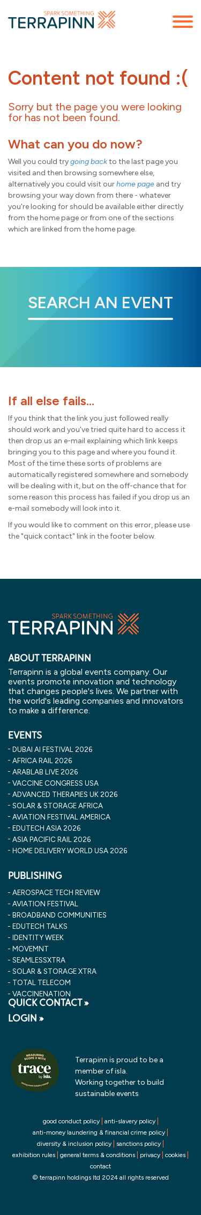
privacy (150, 1155)
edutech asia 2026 (46, 828)
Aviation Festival (45, 903)
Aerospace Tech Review (56, 892)
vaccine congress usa (55, 783)
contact (100, 1166)
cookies (175, 1155)
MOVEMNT (30, 948)
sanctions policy (138, 1143)
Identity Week (38, 937)
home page (135, 184)
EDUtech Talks (40, 926)
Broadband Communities (59, 915)
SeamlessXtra (38, 960)
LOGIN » (26, 1018)
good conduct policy (71, 1121)
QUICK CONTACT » (48, 1003)
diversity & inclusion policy (74, 1143)
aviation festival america (61, 817)
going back (88, 161)
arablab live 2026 (45, 771)
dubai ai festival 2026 (52, 749)
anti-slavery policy (130, 1121)
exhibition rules (33, 1155)
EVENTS (25, 735)
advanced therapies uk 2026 (64, 794)
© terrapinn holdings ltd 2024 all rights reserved (100, 1177)
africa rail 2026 (42, 760)
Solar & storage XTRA (54, 971)
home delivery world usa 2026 (69, 850)
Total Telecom (41, 982)
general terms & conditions (97, 1155)
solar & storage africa (57, 805)
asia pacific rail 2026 (51, 839)
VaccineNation (41, 993)
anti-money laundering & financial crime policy (99, 1132)
